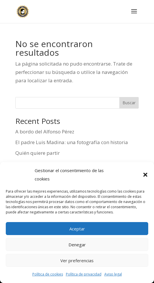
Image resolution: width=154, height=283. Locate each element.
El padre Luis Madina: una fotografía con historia (71, 142)
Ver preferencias (77, 260)
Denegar (77, 244)
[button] (145, 175)
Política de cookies (47, 274)
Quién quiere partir (37, 153)
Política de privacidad (83, 274)
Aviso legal (113, 274)
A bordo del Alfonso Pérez (44, 131)
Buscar (129, 102)
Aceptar (77, 229)
